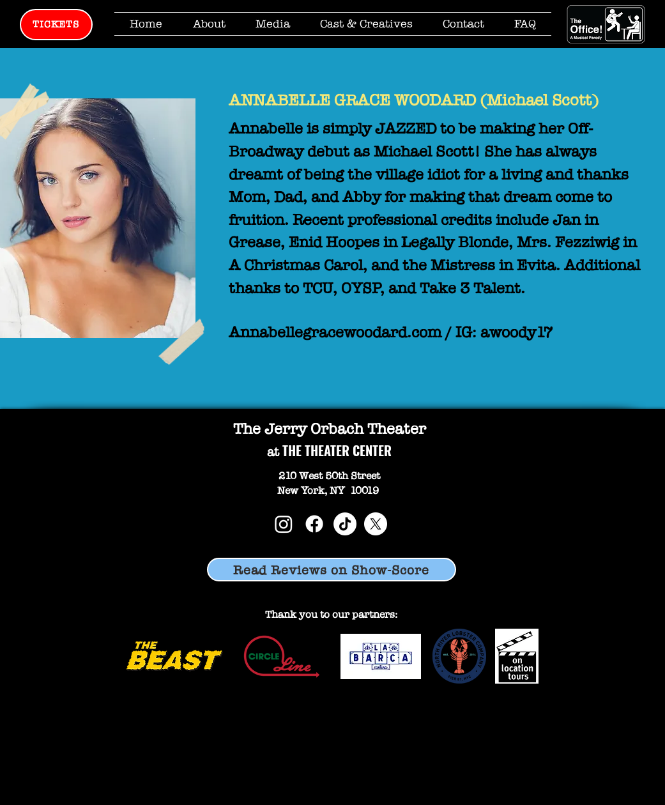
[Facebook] (314, 523)
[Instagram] (283, 523)
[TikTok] (344, 523)
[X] (375, 523)
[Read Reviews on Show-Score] (331, 569)
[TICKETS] (56, 24)
